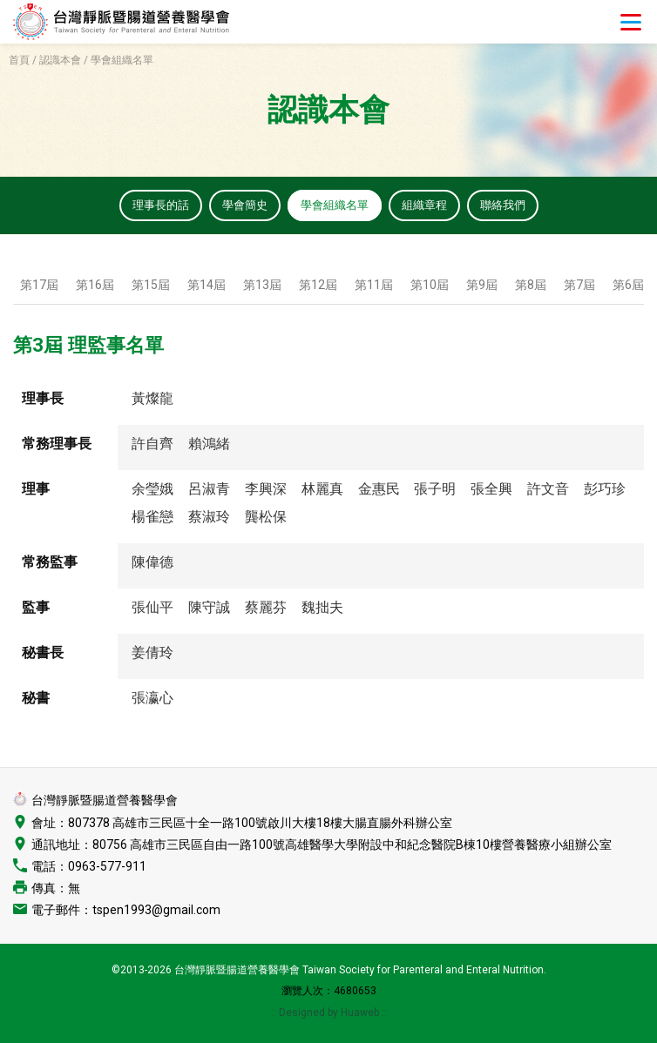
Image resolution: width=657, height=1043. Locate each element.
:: (384, 1015)
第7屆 (579, 286)
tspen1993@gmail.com (156, 912)
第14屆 (206, 286)
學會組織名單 (334, 206)
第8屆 (530, 286)
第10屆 (429, 286)
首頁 (19, 60)
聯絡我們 (510, 206)
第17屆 (39, 286)
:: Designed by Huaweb (326, 1015)
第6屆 (628, 286)
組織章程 (428, 206)
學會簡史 (240, 206)
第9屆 (482, 286)
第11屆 (374, 286)
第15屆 (151, 286)
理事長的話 (152, 206)
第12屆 (318, 286)
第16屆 (95, 286)
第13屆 (262, 286)
